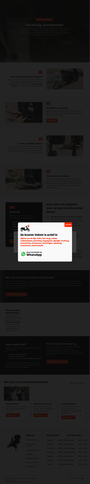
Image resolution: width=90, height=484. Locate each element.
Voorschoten (25, 243)
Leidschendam (26, 241)
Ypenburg (57, 243)
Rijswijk (56, 241)
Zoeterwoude (37, 245)
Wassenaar (36, 243)
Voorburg (65, 241)
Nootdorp (37, 241)
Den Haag (46, 238)
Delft (39, 238)
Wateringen (47, 243)
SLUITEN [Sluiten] (68, 224)
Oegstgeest (47, 241)
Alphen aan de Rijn (28, 238)
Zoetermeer (25, 245)
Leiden (54, 238)
